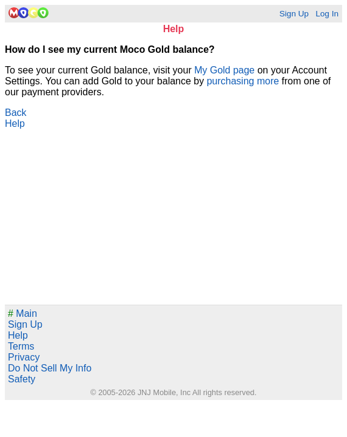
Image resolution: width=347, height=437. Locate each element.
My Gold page (224, 70)
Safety (21, 379)
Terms (21, 346)
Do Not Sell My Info (50, 368)
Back (16, 112)
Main (22, 313)
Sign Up (293, 13)
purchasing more (243, 81)
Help (15, 123)
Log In (327, 13)
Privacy (23, 357)
